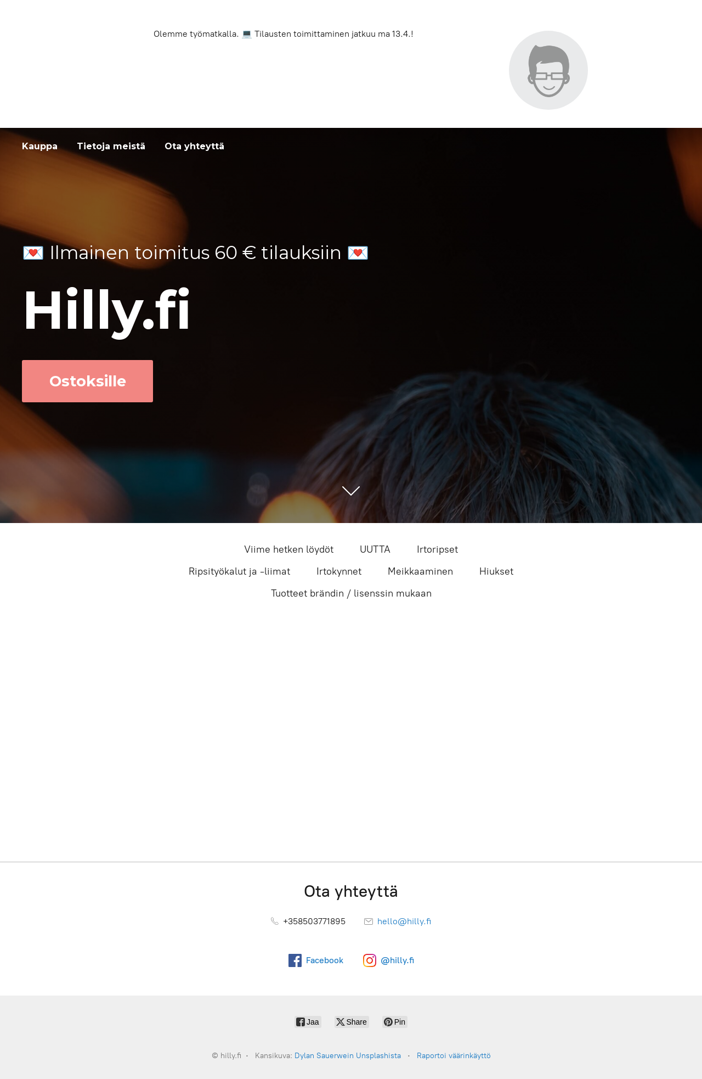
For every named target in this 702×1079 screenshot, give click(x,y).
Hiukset (496, 571)
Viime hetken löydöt (288, 549)
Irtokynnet (338, 571)
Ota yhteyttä (194, 146)
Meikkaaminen (420, 571)
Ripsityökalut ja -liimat (239, 571)
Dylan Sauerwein (324, 1055)
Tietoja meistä (111, 146)
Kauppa (40, 146)
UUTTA (375, 549)
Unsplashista (378, 1055)
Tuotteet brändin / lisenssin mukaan (351, 593)
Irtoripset (437, 549)
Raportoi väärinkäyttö (454, 1055)
